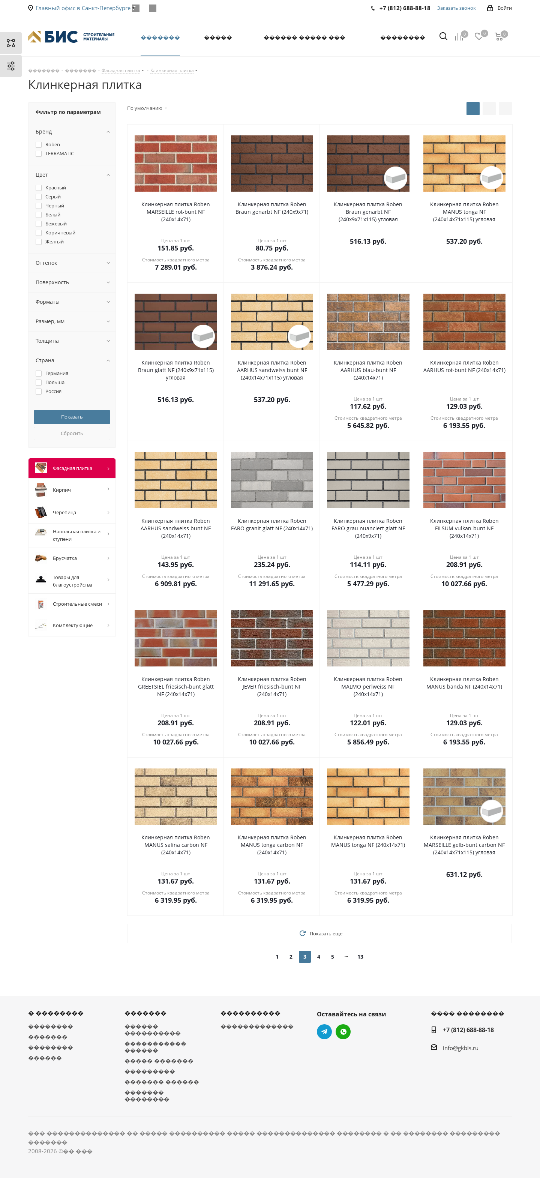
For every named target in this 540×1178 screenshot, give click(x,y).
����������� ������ (155, 1047)
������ (45, 1057)
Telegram (324, 1031)
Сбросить (72, 433)
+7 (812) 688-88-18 (468, 1030)
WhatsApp (152, 8)
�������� (50, 1026)
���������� (250, 1013)
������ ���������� (152, 1029)
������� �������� (147, 1095)
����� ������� (159, 1060)
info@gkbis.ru (460, 1048)
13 (360, 956)
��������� (149, 1071)
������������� (257, 1026)
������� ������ (161, 1081)
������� (48, 1036)
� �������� (56, 1013)
